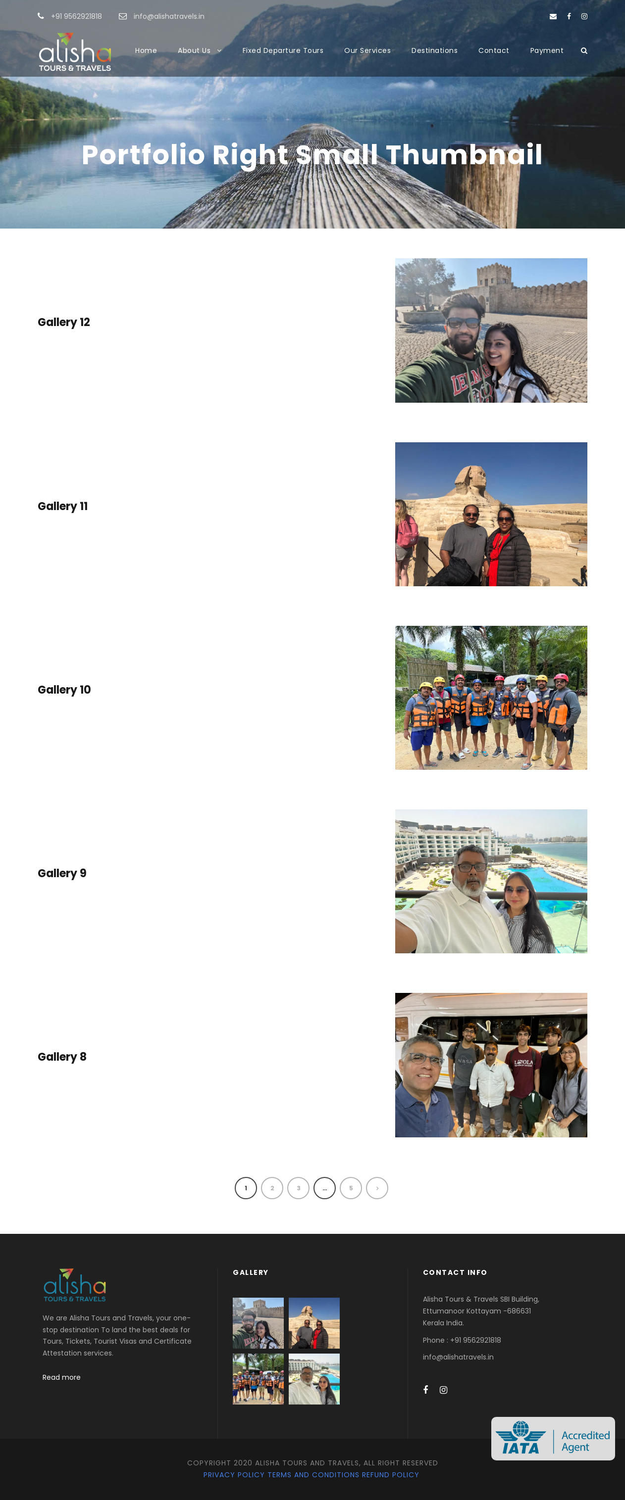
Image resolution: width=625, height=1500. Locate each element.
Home (146, 50)
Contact (494, 50)
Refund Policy (390, 1475)
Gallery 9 (62, 873)
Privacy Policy (234, 1475)
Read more (62, 1377)
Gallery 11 (63, 506)
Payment (547, 50)
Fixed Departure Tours (283, 50)
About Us (194, 50)
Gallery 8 (62, 1057)
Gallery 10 (64, 690)
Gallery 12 (64, 322)
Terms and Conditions (313, 1475)
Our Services (367, 50)
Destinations (435, 50)
